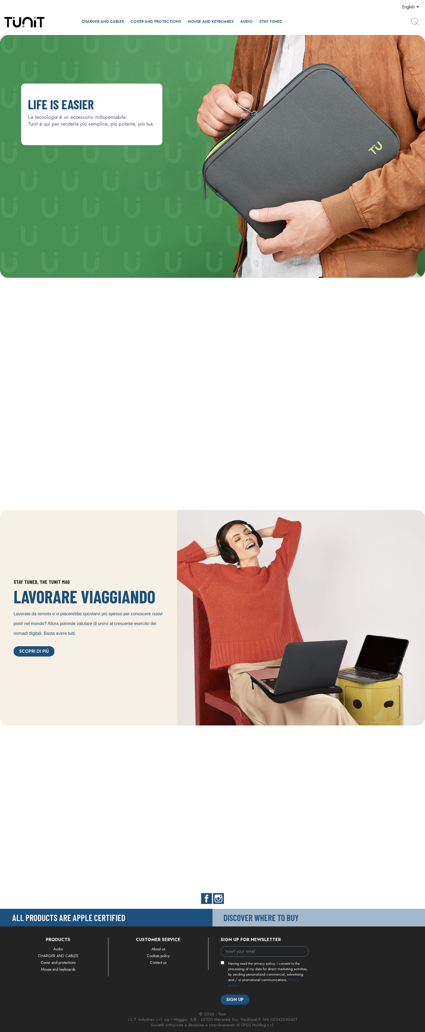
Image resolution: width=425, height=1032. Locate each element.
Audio (246, 21)
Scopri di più (34, 651)
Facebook (206, 898)
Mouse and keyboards (211, 21)
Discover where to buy (261, 917)
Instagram (218, 898)
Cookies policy (158, 955)
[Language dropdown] (411, 7)
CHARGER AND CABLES (103, 21)
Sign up (235, 999)
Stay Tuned (270, 21)
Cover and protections (156, 21)
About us (158, 949)
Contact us (158, 962)
